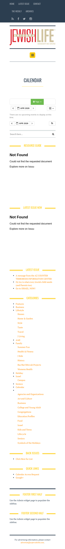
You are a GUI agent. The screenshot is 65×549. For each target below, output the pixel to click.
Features (20, 303)
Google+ (20, 477)
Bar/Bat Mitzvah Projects (29, 364)
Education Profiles (26, 416)
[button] (52, 123)
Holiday (19, 373)
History (21, 360)
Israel (18, 376)
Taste (20, 327)
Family (19, 343)
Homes (21, 314)
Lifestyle (20, 310)
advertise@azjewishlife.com (32, 542)
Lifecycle (22, 434)
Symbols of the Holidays (29, 442)
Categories (20, 102)
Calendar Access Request (27, 474)
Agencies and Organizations (31, 394)
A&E (18, 340)
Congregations (24, 411)
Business (20, 307)
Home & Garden (25, 318)
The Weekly (17, 11)
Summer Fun (24, 347)
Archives (30, 11)
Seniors (19, 383)
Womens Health (25, 369)
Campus (21, 380)
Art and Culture (25, 398)
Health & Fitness (25, 351)
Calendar (20, 387)
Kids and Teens (25, 429)
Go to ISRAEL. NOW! (25, 288)
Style (20, 322)
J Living (21, 336)
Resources (20, 390)
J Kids (20, 355)
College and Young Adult (29, 407)
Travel (21, 331)
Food (20, 420)
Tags (37, 102)
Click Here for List (24, 458)
